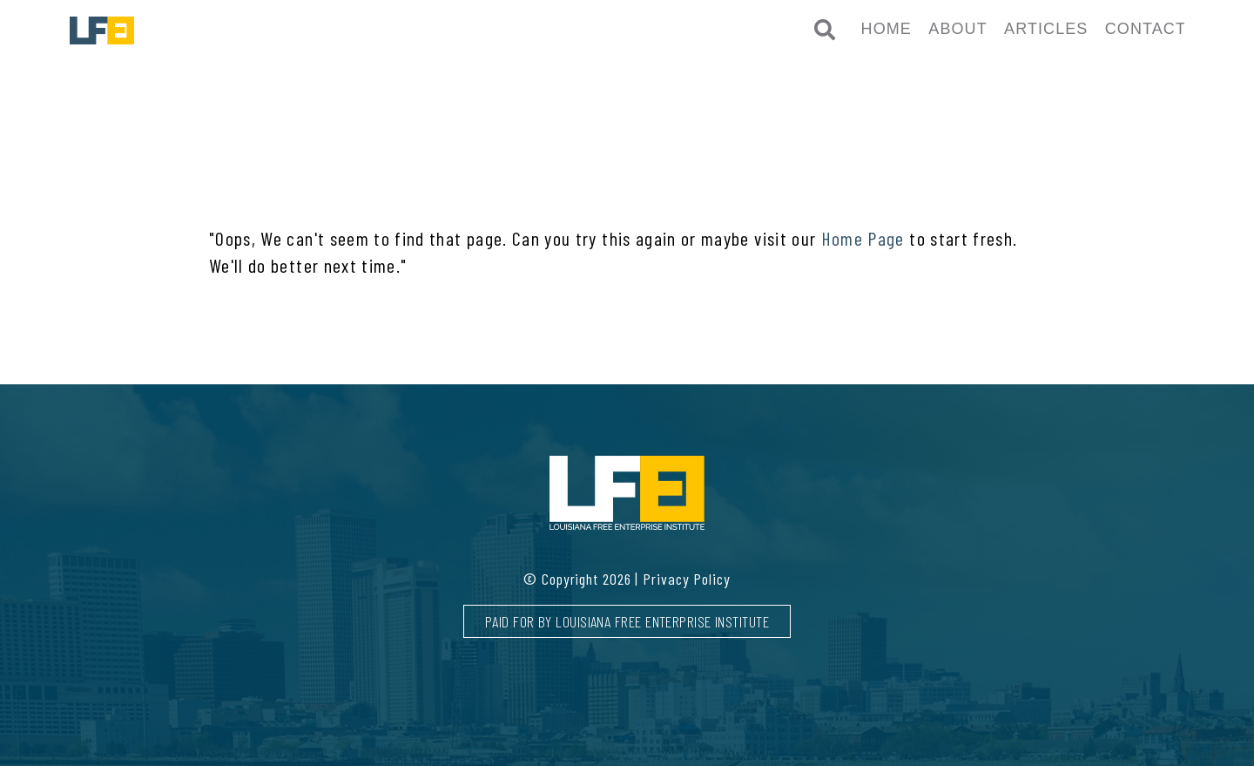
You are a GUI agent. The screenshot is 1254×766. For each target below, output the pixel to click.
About (957, 28)
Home (886, 28)
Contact (1145, 28)
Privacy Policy (687, 578)
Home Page (863, 238)
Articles (1046, 28)
